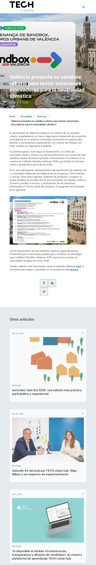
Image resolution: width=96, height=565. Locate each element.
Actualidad (26, 116)
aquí (78, 266)
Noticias (41, 116)
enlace (74, 269)
